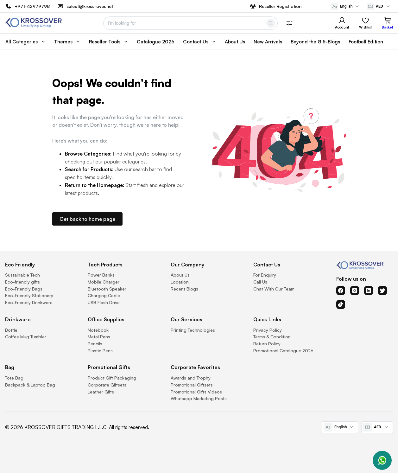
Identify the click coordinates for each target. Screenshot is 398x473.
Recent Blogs (184, 288)
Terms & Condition (272, 336)
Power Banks (101, 275)
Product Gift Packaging (112, 377)
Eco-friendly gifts (22, 281)
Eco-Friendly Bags (23, 288)
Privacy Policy (267, 330)
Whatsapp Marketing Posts (199, 398)
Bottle (11, 330)
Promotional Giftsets (192, 384)
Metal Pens (99, 336)
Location (180, 281)
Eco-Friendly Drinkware (29, 302)
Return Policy (267, 343)
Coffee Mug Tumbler (25, 336)
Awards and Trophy (191, 377)
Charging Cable (104, 295)
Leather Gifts (101, 391)
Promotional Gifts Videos (196, 391)
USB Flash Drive (104, 302)
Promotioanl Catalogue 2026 (283, 350)
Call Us (260, 281)
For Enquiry (264, 275)
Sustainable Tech (22, 275)
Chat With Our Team (273, 288)
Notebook (98, 330)
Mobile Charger (103, 281)
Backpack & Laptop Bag (30, 384)
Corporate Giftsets (107, 384)
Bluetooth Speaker (107, 288)
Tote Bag (14, 377)
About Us (180, 275)
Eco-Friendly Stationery (29, 295)
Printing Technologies (193, 330)
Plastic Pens (100, 350)
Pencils (95, 343)
